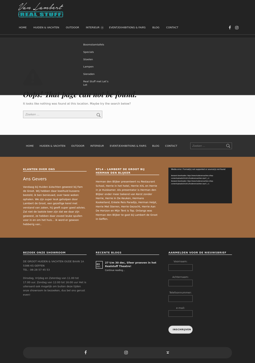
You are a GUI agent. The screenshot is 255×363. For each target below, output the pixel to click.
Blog (155, 27)
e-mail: (180, 312)
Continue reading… (115, 270)
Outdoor (72, 27)
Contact (172, 27)
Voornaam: (180, 261)
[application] (200, 185)
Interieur (95, 27)
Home (23, 27)
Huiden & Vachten (46, 27)
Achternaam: (180, 277)
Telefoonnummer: (180, 292)
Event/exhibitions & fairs (127, 27)
